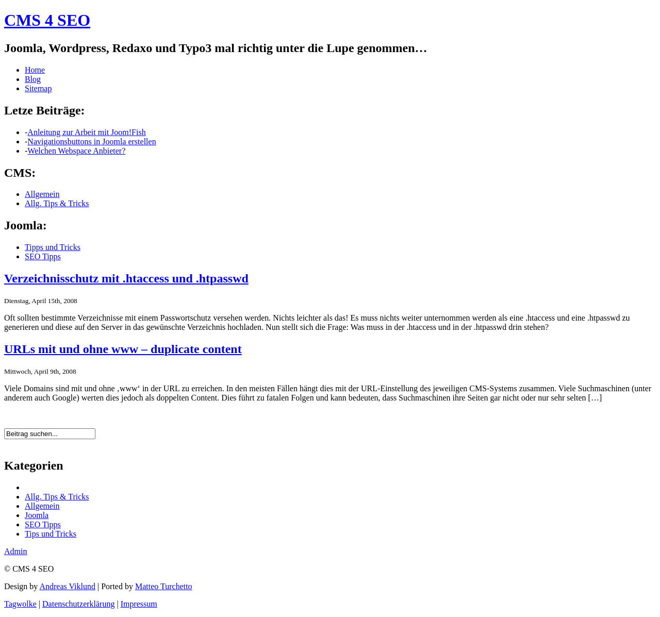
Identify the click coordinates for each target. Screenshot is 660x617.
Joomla (36, 515)
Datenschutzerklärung (78, 603)
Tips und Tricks (50, 533)
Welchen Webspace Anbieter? (76, 150)
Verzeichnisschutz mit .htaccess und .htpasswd (126, 278)
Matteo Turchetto (163, 586)
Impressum (139, 603)
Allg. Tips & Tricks (57, 203)
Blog (33, 79)
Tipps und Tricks (52, 247)
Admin (15, 551)
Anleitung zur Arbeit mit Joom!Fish (86, 132)
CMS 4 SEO (47, 20)
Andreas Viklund (67, 586)
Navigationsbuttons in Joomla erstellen (91, 141)
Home (35, 69)
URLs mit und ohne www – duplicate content (123, 349)
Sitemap (38, 88)
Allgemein (42, 194)
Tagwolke (20, 603)
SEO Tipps (43, 256)
